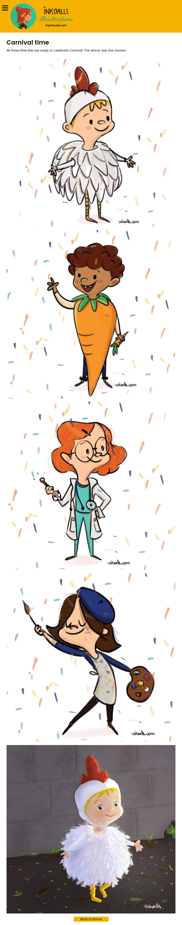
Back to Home (91, 919)
